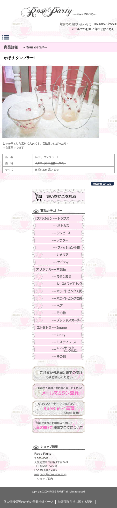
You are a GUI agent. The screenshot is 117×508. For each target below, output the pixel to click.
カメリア (58, 255)
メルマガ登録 (58, 391)
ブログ (58, 408)
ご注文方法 (58, 374)
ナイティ (58, 262)
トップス (58, 218)
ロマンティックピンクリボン (58, 349)
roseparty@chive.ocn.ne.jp (50, 474)
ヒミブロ (58, 425)
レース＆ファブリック (58, 284)
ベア (58, 306)
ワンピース (58, 233)
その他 (58, 313)
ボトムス (58, 226)
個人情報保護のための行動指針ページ (28, 501)
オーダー (58, 320)
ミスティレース (58, 342)
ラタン (58, 277)
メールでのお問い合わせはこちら (93, 29)
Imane (58, 327)
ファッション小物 (58, 247)
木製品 (58, 269)
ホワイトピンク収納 (58, 298)
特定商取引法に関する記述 (75, 501)
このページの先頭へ (103, 184)
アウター (58, 240)
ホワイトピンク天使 (58, 291)
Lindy (58, 335)
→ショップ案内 (43, 478)
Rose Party (58, 11)
